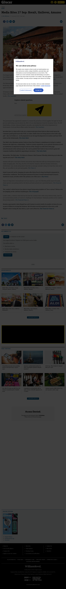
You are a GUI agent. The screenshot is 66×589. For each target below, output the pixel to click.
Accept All (38, 90)
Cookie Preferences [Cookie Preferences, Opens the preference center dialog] (26, 90)
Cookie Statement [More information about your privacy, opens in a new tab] (45, 86)
